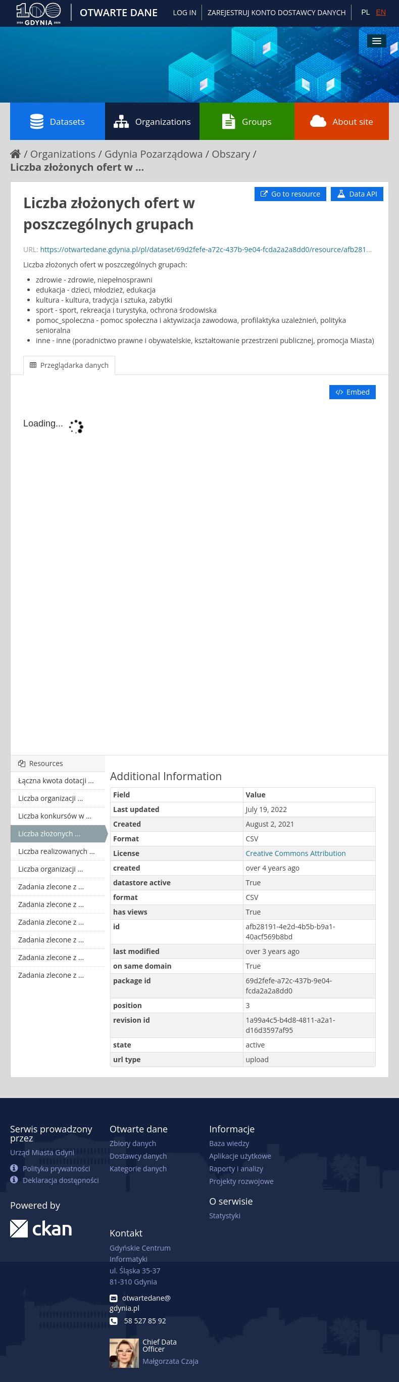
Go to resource (290, 194)
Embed (352, 392)
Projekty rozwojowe (241, 1181)
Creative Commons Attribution (296, 853)
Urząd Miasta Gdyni (42, 1152)
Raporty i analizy (236, 1168)
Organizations (152, 121)
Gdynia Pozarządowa (154, 154)
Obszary (231, 154)
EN (381, 12)
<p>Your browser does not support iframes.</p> (199, 578)
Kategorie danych (138, 1168)
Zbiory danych (133, 1143)
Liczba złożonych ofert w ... (77, 167)
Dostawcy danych (138, 1156)
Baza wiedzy (229, 1143)
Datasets (57, 121)
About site (341, 121)
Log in (184, 12)
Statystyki (224, 1215)
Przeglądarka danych (69, 365)
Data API (357, 194)
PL (365, 12)
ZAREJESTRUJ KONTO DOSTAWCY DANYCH (277, 12)
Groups (246, 121)
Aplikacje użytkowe (240, 1156)
